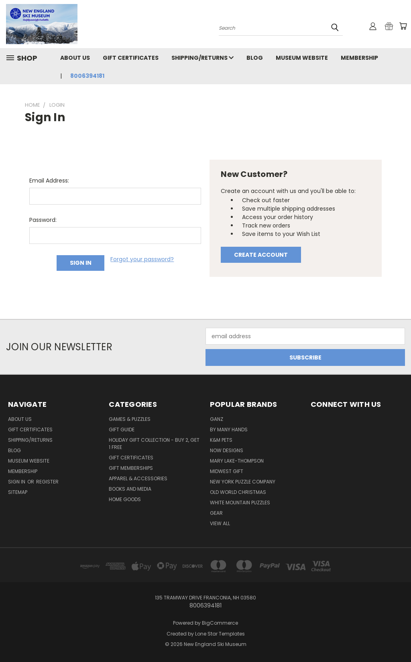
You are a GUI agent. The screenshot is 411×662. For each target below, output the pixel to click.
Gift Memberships (131, 468)
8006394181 (87, 76)
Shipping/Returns (202, 58)
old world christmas (238, 492)
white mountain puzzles (240, 502)
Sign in (17, 481)
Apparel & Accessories (138, 478)
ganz (216, 419)
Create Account (261, 255)
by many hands (229, 429)
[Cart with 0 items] (403, 26)
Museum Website (302, 58)
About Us (75, 58)
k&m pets (221, 440)
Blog (254, 58)
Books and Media (130, 488)
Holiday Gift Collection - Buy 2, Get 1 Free (154, 444)
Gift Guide (121, 429)
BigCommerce (220, 622)
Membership (359, 58)
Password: (43, 220)
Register (47, 481)
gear (216, 513)
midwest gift (226, 471)
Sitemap (17, 492)
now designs (226, 450)
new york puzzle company (242, 481)
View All (220, 523)
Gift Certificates (131, 58)
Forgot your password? (142, 259)
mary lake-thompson (237, 460)
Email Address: (49, 181)
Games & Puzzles (130, 419)
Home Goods (125, 499)
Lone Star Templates (220, 633)
